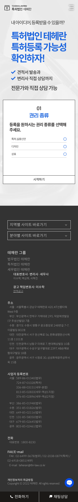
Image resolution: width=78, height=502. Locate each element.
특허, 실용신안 (18, 139)
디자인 (14, 146)
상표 (13, 154)
